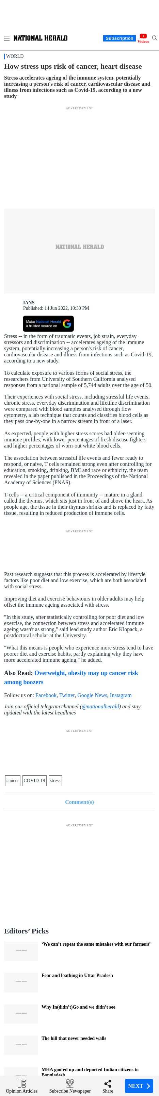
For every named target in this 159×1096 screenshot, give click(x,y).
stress (55, 780)
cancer (12, 780)
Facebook (46, 695)
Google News (92, 695)
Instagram (121, 695)
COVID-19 (34, 780)
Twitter (67, 695)
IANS (28, 302)
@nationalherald (100, 706)
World (14, 56)
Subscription (119, 38)
